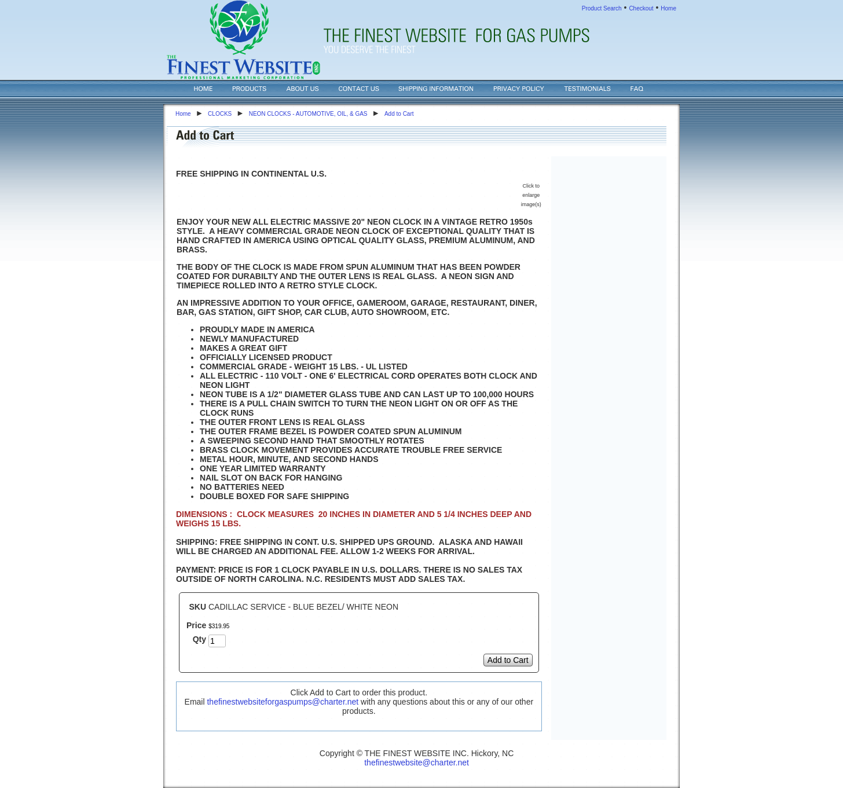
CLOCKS (220, 114)
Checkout (641, 8)
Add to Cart (399, 114)
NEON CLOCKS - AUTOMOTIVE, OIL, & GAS (308, 114)
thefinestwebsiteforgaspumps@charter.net (282, 701)
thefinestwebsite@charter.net (416, 762)
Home (668, 8)
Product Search (602, 8)
